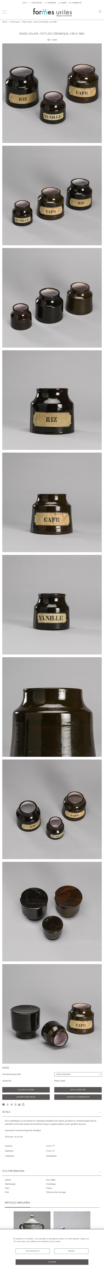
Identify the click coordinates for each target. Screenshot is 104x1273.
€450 (5, 1067)
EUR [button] (24, 2)
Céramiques (15, 22)
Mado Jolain (59, 1081)
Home (4, 22)
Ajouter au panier (26, 1089)
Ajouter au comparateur (78, 1097)
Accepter (52, 1262)
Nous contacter (78, 1089)
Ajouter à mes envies (26, 1097)
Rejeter (71, 1251)
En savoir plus (32, 1251)
